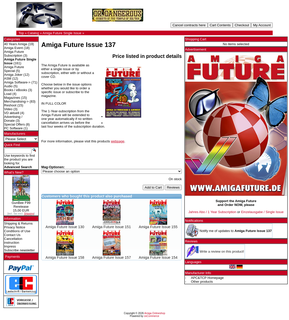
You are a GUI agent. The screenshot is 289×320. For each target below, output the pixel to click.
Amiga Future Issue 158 (65, 257)
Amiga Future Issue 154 (158, 257)
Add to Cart (153, 187)
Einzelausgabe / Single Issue (262, 212)
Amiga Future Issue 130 (65, 227)
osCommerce (151, 316)
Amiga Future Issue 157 (111, 257)
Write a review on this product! (222, 251)
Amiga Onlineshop (154, 313)
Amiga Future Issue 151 (111, 227)
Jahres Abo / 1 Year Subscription (212, 212)
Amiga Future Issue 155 (158, 227)
